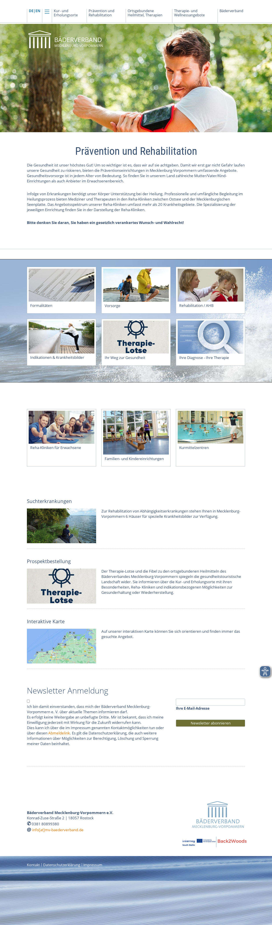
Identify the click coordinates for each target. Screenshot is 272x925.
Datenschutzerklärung (61, 864)
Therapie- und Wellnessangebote (189, 13)
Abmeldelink (59, 733)
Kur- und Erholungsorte (66, 13)
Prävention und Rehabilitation (101, 13)
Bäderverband (231, 11)
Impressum (92, 864)
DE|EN (34, 11)
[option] (136, 78)
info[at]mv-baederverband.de (58, 829)
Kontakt (33, 864)
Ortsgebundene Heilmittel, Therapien (145, 13)
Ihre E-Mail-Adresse (192, 708)
